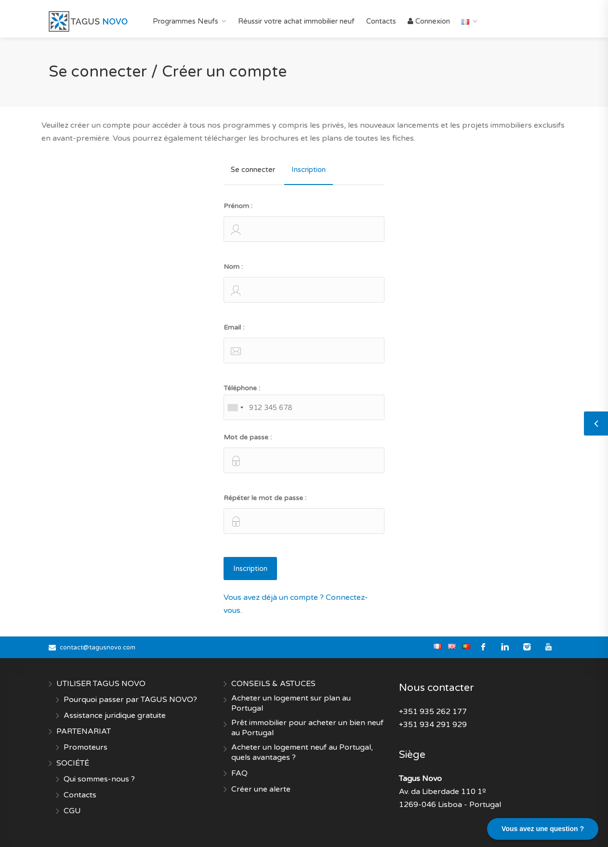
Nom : (304, 283)
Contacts (381, 21)
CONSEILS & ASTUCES (273, 683)
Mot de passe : (304, 453)
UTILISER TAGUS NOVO (100, 683)
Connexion (429, 21)
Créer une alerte (261, 789)
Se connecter (253, 169)
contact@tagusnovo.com (97, 647)
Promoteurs (85, 747)
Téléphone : (304, 402)
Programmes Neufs (185, 21)
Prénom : (304, 222)
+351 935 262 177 (433, 711)
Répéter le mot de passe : (304, 514)
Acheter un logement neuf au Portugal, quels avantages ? (302, 752)
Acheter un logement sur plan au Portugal (291, 703)
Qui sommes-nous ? (99, 779)
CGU (72, 811)
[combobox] (235, 407)
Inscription (308, 169)
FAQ (239, 773)
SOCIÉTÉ (72, 763)
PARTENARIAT (83, 731)
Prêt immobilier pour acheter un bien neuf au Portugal (307, 728)
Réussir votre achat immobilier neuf (296, 21)
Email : (304, 343)
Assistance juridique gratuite (115, 715)
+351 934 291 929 (433, 724)
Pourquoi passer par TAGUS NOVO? (130, 699)
